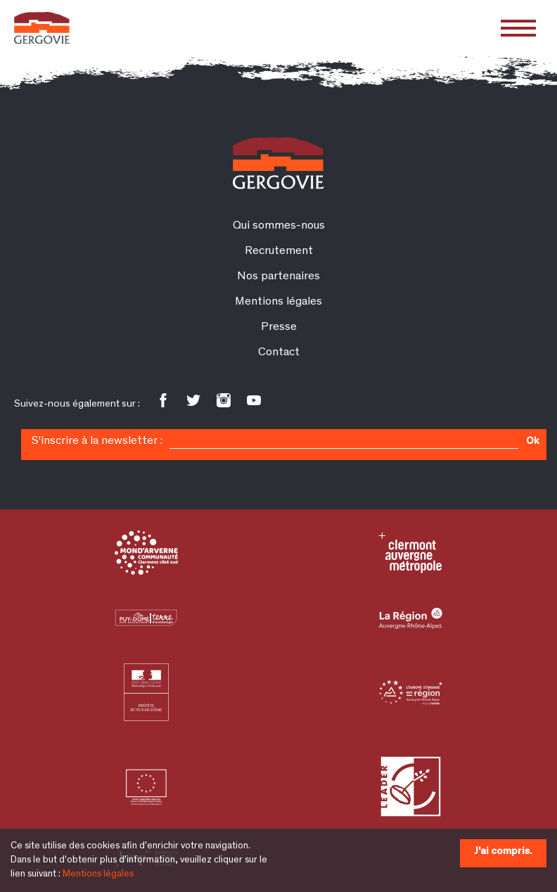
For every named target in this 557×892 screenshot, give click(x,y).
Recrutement (279, 251)
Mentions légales (98, 874)
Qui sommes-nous (279, 226)
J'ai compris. (503, 851)
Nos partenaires (278, 277)
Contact (279, 353)
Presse (279, 327)
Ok (532, 442)
